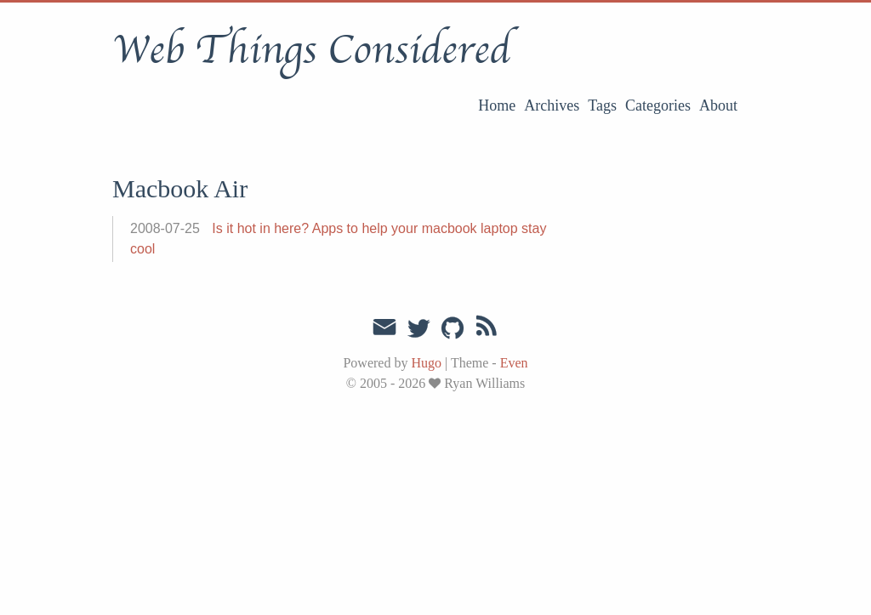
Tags (602, 105)
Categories (658, 105)
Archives (551, 105)
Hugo (426, 363)
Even (514, 363)
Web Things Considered (311, 50)
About (718, 105)
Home (496, 105)
